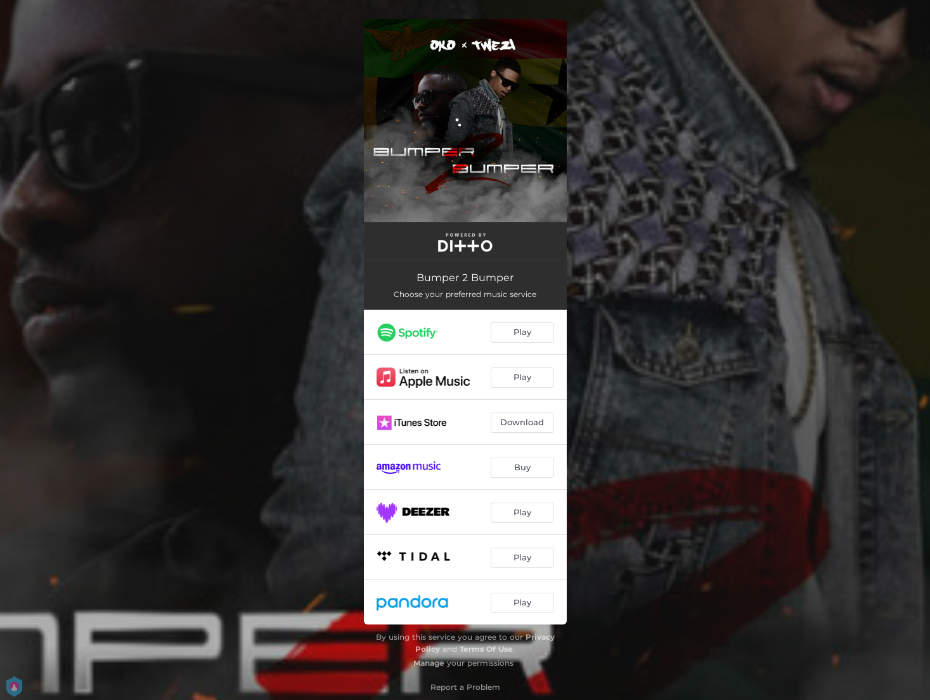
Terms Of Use (486, 649)
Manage (428, 663)
